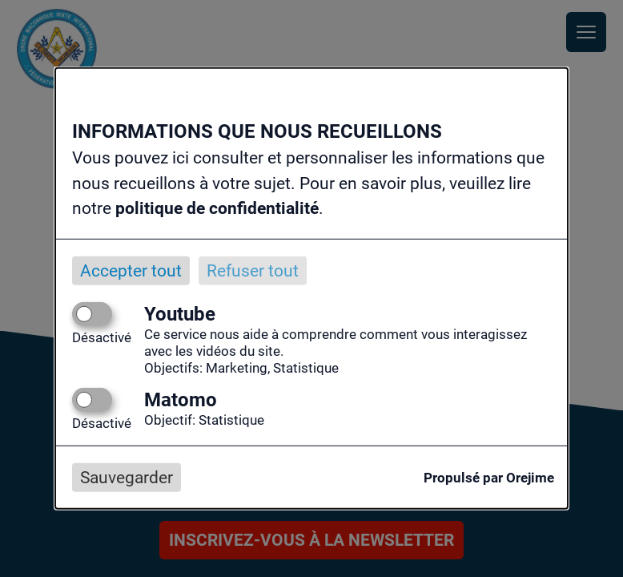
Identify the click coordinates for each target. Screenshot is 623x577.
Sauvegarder (126, 477)
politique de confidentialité (217, 208)
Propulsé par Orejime (489, 478)
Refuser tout (253, 270)
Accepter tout (131, 270)
